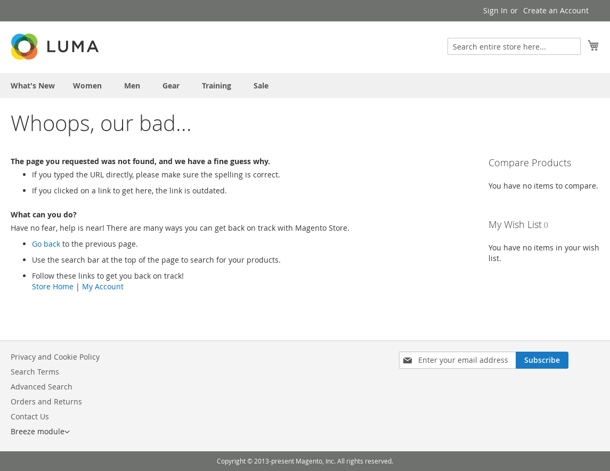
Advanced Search (41, 386)
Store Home (53, 286)
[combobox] (514, 46)
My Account (103, 286)
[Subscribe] (542, 360)
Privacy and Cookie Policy (55, 357)
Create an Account (556, 10)
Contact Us (30, 416)
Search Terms (35, 372)
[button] (40, 432)
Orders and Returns (46, 401)
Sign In (495, 10)
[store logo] (56, 47)
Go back (46, 244)
